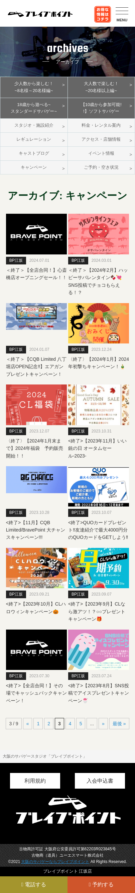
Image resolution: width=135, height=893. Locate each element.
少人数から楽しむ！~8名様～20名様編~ (33, 87)
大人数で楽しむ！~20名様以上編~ (101, 87)
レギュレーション (33, 139)
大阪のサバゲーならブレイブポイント (55, 861)
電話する (33, 884)
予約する (101, 884)
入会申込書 (100, 781)
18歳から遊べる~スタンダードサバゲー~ (34, 108)
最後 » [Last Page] (119, 723)
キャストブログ (34, 153)
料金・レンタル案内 (101, 125)
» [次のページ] (103, 723)
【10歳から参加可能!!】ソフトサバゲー (101, 108)
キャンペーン (34, 167)
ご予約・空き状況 (101, 167)
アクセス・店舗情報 (101, 139)
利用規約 (35, 781)
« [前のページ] (27, 723)
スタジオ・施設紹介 (33, 125)
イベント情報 (101, 153)
